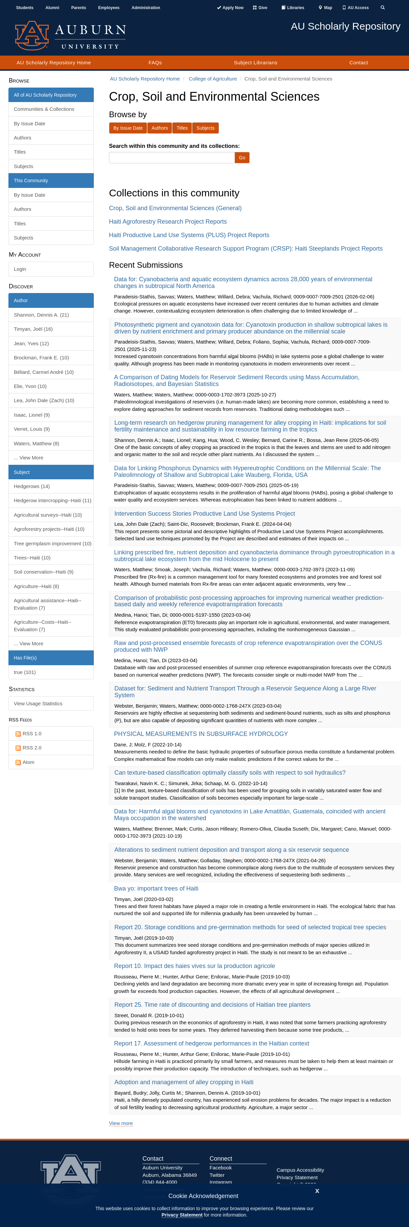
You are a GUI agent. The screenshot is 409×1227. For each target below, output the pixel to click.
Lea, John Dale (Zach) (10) (44, 400)
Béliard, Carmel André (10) (44, 372)
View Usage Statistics (38, 703)
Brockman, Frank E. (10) (41, 357)
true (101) (25, 672)
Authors (22, 137)
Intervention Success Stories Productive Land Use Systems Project (205, 513)
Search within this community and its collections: (174, 146)
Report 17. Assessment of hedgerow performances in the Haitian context (212, 1043)
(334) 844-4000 (159, 1182)
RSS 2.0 (28, 748)
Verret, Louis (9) (32, 429)
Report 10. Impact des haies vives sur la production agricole (195, 966)
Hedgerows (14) (32, 486)
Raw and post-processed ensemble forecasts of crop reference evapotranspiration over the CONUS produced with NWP (248, 646)
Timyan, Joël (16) (33, 329)
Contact (359, 62)
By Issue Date (29, 123)
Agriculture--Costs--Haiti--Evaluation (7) (42, 625)
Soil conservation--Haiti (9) (44, 572)
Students (24, 7)
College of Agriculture (213, 79)
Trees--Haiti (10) (32, 557)
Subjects (23, 166)
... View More (28, 457)
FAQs (155, 62)
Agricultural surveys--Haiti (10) (48, 515)
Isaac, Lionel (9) (32, 415)
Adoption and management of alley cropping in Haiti (184, 1082)
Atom (24, 762)
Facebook (221, 1167)
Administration (146, 7)
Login (20, 269)
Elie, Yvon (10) (30, 386)
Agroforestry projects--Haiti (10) (49, 529)
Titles (20, 152)
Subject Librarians (255, 62)
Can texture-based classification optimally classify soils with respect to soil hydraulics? (230, 772)
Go (242, 157)
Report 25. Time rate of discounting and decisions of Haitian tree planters (213, 1004)
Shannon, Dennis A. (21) (41, 315)
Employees (108, 7)
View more (121, 1123)
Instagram (221, 1182)
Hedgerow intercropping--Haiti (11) (52, 500)
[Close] (317, 1190)
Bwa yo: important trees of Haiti (157, 888)
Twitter (217, 1175)
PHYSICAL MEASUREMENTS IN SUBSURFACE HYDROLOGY (202, 734)
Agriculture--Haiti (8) (36, 586)
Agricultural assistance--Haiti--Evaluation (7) (47, 604)
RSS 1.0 (28, 734)
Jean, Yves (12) (31, 343)
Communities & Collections (44, 109)
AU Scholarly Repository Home (54, 62)
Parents (78, 7)
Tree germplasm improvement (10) (52, 543)
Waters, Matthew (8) (36, 443)
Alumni (52, 7)
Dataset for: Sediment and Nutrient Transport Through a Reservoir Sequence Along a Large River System (245, 692)
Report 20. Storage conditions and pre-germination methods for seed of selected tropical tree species (251, 927)
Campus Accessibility (300, 1170)
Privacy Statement (182, 1215)
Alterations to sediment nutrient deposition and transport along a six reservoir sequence (232, 849)
